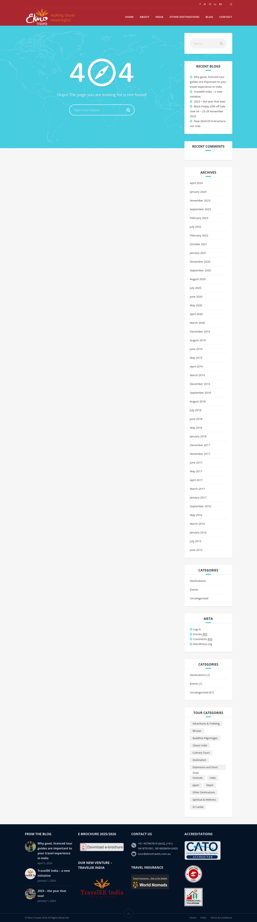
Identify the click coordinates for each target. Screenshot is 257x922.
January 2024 (198, 191)
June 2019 (196, 349)
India (160, 17)
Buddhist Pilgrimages (205, 738)
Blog (209, 17)
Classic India (200, 745)
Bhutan (197, 731)
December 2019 (200, 331)
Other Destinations (184, 17)
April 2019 (196, 366)
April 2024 (196, 183)
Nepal (209, 785)
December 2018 (200, 384)
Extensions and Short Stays (205, 767)
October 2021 (198, 244)
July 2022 (195, 226)
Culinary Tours (201, 752)
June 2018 (196, 419)
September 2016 (200, 506)
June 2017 (196, 462)
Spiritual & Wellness (204, 799)
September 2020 (200, 270)
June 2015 (196, 550)
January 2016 (198, 532)
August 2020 (198, 279)
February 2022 (199, 235)
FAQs (203, 917)
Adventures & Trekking (206, 723)
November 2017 (200, 454)
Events (194, 589)
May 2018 (196, 427)
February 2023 (199, 218)
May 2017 (196, 471)
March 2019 (197, 375)
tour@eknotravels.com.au (154, 854)
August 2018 (198, 401)
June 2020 (196, 296)
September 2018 (200, 392)
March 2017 (197, 488)
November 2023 (200, 200)
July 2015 (195, 541)
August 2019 (198, 340)
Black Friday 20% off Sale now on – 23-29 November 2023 (207, 111)
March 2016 (197, 523)
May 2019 (196, 357)
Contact (225, 17)
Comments (202, 639)
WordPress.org (202, 644)
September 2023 (200, 209)
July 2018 (195, 410)
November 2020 (200, 261)
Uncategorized (199, 598)
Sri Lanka (198, 807)
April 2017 (196, 480)
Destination (199, 760)
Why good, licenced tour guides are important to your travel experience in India (208, 81)
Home (129, 17)
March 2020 (197, 323)
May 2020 (196, 305)
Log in (197, 629)
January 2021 (198, 253)
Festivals (198, 777)
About (144, 17)
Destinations (198, 581)
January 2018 (198, 436)
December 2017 (200, 445)
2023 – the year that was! (210, 101)
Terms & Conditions (221, 917)
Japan (196, 785)
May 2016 (196, 515)
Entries (200, 634)
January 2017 (198, 497)
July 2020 (195, 288)
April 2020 (196, 314)
